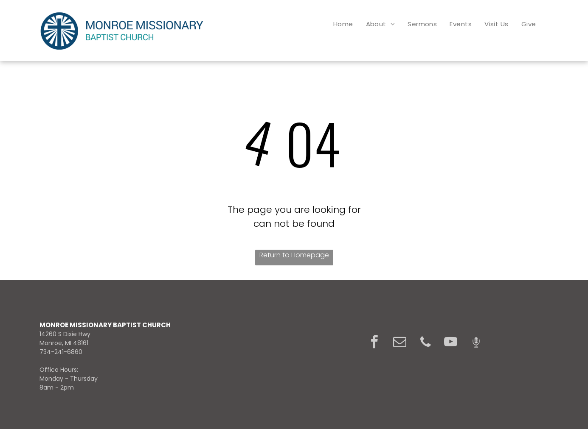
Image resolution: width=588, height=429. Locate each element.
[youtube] (451, 343)
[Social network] (476, 343)
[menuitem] (343, 24)
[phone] (425, 343)
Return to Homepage (294, 255)
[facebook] (374, 343)
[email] (400, 343)
